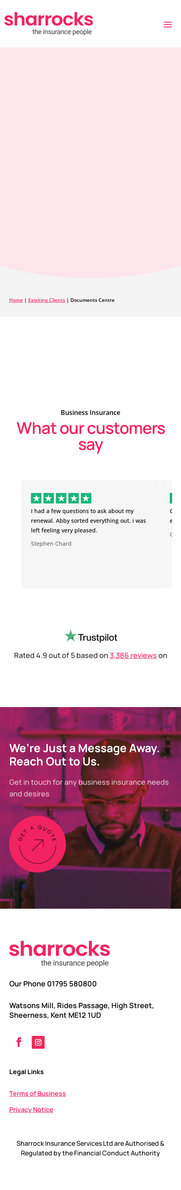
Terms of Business (37, 1093)
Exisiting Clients (46, 300)
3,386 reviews (133, 655)
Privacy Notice (31, 1109)
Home (16, 300)
